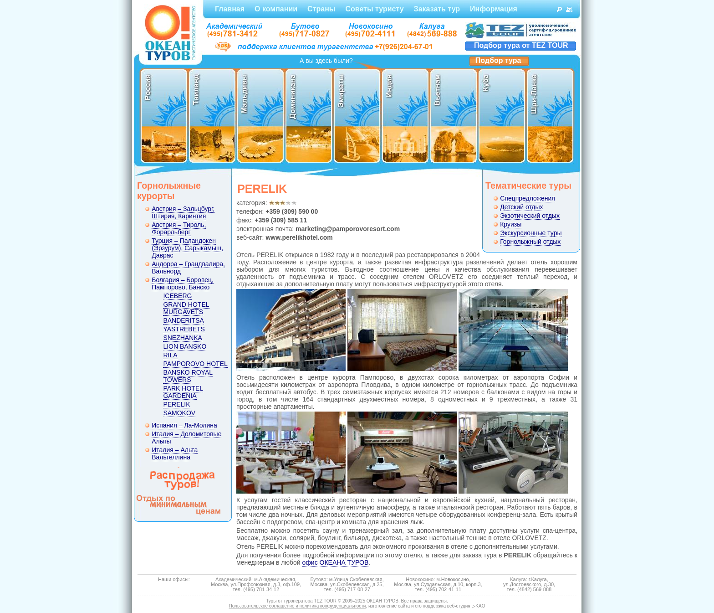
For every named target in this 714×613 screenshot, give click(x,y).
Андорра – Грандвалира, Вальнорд (188, 267)
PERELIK (176, 404)
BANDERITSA (183, 320)
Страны (321, 9)
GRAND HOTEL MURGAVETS (186, 308)
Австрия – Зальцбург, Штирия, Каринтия (183, 212)
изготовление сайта (389, 605)
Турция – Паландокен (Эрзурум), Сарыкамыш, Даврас (187, 248)
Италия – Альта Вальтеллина (175, 453)
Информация (493, 9)
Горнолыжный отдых (530, 241)
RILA (170, 355)
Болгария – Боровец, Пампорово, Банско (183, 283)
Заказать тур (437, 9)
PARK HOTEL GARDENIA (183, 392)
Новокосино (420, 579)
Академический (233, 579)
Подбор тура (498, 60)
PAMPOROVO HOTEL (195, 363)
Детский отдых (521, 207)
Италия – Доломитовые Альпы (186, 437)
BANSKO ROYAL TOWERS (188, 376)
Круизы (510, 224)
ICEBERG (177, 295)
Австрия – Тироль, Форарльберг (179, 228)
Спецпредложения (527, 198)
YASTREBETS (184, 329)
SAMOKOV (179, 413)
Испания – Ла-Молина (184, 425)
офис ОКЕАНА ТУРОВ (335, 562)
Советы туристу (374, 9)
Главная (230, 9)
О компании (276, 9)
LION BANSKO (184, 346)
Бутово (318, 579)
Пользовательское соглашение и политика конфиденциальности (297, 605)
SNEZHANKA (182, 337)
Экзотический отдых (530, 215)
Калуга (517, 579)
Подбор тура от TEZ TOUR (521, 45)
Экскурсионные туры (530, 233)
